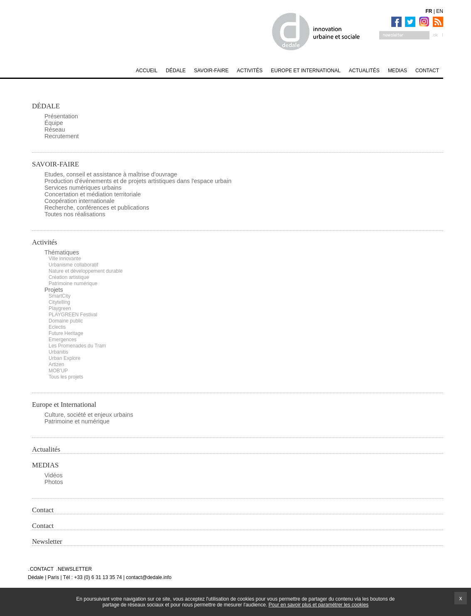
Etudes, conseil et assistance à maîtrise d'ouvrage (110, 174)
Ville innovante (65, 259)
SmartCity (60, 296)
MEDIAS (45, 465)
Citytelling (59, 302)
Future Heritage (66, 333)
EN (439, 11)
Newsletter (47, 541)
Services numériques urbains (83, 187)
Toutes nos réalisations (74, 214)
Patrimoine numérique (73, 283)
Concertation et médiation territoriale (92, 194)
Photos (53, 482)
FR (429, 11)
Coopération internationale (79, 201)
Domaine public (66, 321)
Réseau (54, 129)
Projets (53, 289)
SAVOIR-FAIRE (55, 164)
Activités (44, 242)
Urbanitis (58, 352)
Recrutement (61, 136)
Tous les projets (66, 377)
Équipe (53, 123)
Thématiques (61, 252)
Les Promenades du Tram (77, 346)
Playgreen (60, 308)
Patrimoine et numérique (77, 421)
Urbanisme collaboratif (73, 265)
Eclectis (57, 327)
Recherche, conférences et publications (96, 207)
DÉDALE (46, 106)
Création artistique (69, 277)
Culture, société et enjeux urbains (88, 414)
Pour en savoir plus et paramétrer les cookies (319, 605)
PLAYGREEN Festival (73, 315)
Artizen (56, 364)
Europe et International (64, 404)
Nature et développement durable (86, 271)
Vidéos (53, 475)
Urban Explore (65, 358)
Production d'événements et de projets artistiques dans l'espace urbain (137, 181)
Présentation (61, 116)
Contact (43, 510)
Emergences (62, 339)
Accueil (146, 70)
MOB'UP (58, 371)
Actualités (46, 449)
